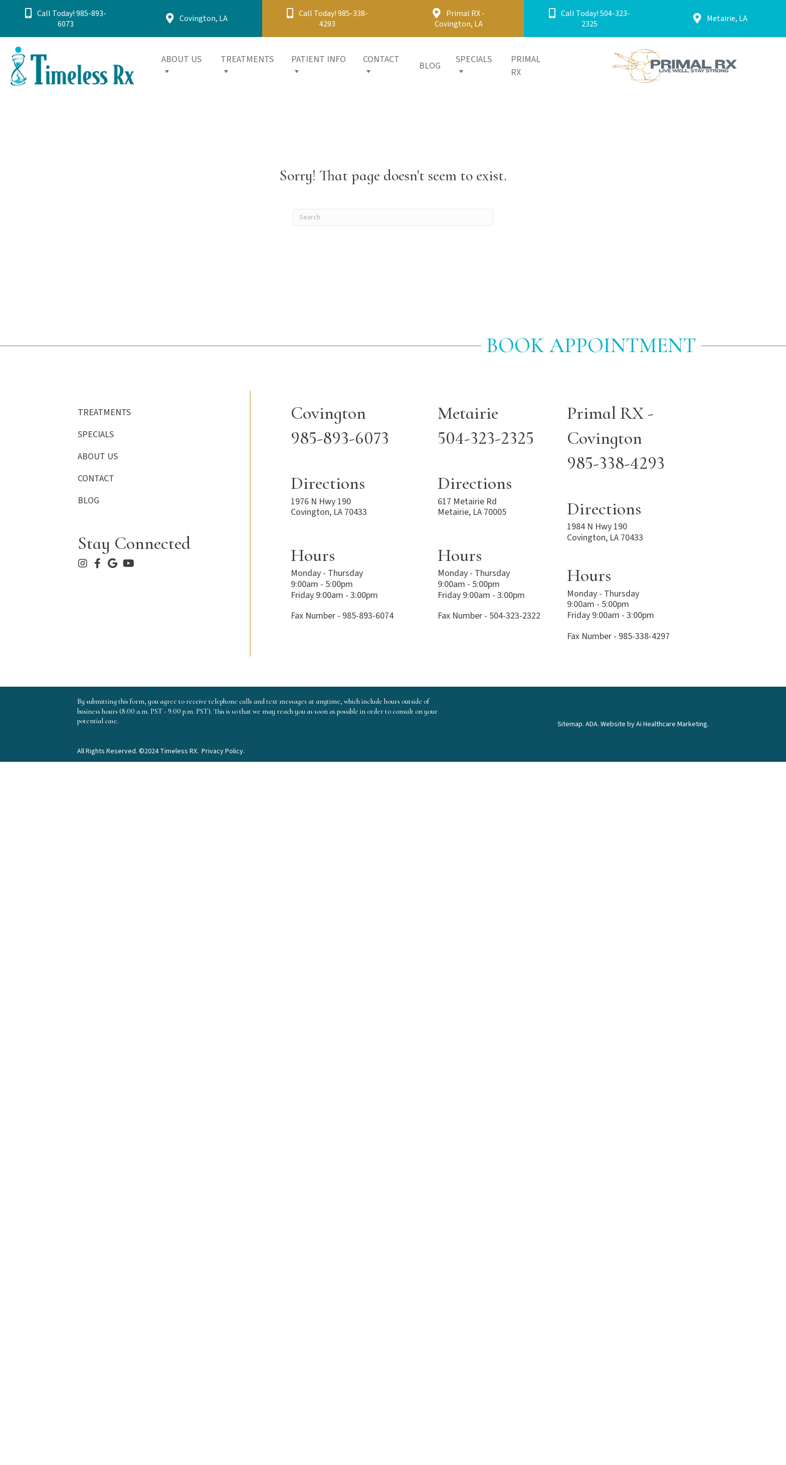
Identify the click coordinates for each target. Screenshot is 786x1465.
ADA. (592, 724)
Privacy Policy (222, 751)
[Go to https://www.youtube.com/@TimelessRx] (128, 564)
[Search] (393, 217)
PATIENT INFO (318, 64)
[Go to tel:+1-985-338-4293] (637, 438)
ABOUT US (181, 64)
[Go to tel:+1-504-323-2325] (492, 426)
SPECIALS (474, 64)
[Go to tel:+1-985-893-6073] (354, 426)
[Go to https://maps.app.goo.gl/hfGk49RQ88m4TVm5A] (492, 497)
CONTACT (381, 64)
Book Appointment (591, 345)
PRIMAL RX (525, 66)
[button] (65, 19)
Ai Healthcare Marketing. (672, 724)
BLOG (430, 66)
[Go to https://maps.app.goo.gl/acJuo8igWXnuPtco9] (113, 564)
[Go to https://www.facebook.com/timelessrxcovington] (98, 564)
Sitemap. (570, 724)
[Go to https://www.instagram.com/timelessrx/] (83, 564)
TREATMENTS (247, 64)
